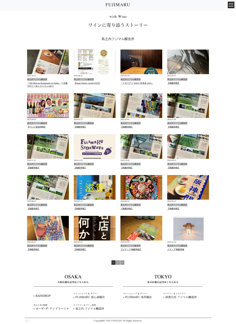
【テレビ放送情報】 (36, 127)
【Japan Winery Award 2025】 (87, 83)
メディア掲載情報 (175, 249)
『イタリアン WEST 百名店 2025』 (136, 83)
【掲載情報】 (173, 83)
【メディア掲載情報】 (131, 249)
